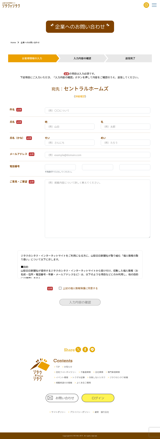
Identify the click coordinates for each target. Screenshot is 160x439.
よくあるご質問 (84, 382)
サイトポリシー (58, 412)
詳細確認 (80, 96)
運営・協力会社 (102, 412)
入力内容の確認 (80, 302)
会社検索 (99, 372)
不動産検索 (86, 372)
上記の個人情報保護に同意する (80, 288)
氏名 (16, 122)
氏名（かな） (21, 138)
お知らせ (68, 366)
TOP (58, 366)
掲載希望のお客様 (64, 382)
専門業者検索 (114, 372)
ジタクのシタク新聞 (119, 377)
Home (13, 42)
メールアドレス (22, 154)
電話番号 (15, 166)
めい (103, 138)
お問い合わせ (64, 398)
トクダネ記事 (78, 377)
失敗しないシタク (97, 377)
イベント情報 (62, 377)
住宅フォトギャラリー (66, 372)
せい (47, 138)
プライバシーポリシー (80, 412)
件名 (16, 109)
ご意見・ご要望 (22, 182)
